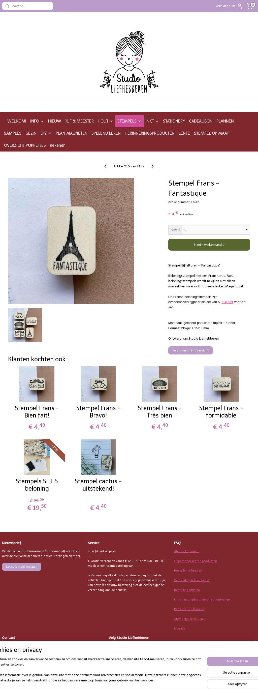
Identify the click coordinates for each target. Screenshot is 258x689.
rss (160, 679)
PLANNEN (225, 121)
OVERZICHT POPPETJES (25, 145)
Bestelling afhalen (187, 590)
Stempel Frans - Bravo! (98, 412)
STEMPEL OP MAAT (211, 133)
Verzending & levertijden (191, 580)
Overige (179, 628)
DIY (46, 133)
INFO (37, 121)
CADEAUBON (200, 121)
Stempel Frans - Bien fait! (37, 412)
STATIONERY (174, 121)
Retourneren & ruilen (189, 609)
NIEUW (54, 121)
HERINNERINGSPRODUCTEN (150, 133)
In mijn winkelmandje (209, 245)
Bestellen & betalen (188, 570)
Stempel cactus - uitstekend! (98, 485)
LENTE (184, 133)
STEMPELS (129, 121)
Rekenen (58, 145)
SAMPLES (12, 133)
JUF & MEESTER (79, 121)
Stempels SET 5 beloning (37, 485)
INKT (152, 121)
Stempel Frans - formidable (221, 412)
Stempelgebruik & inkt (190, 619)
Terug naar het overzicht (190, 350)
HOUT (105, 121)
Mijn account (229, 6)
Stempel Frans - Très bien (160, 412)
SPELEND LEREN (106, 133)
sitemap (150, 679)
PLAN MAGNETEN (71, 133)
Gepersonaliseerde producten (195, 561)
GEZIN (31, 133)
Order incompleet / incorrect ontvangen (203, 599)
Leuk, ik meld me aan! (21, 566)
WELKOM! (16, 121)
